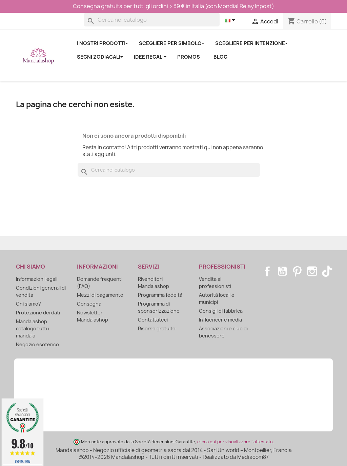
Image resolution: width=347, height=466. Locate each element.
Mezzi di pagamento (100, 295)
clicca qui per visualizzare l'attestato (235, 442)
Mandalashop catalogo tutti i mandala (32, 328)
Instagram (312, 271)
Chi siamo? (28, 303)
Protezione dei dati (38, 312)
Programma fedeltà (160, 295)
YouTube (282, 271)
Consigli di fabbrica (221, 311)
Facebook (267, 271)
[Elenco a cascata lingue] (231, 21)
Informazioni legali (36, 279)
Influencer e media (220, 319)
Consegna (89, 303)
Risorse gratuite (157, 328)
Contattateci (153, 319)
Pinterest (297, 271)
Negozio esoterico (37, 344)
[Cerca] (152, 19)
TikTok (327, 271)
